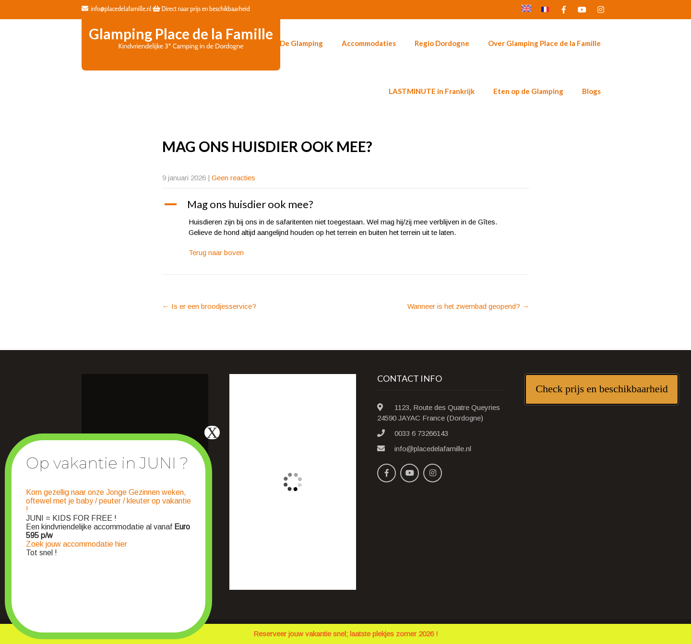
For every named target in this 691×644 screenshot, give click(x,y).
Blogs (591, 91)
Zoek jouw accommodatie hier (76, 544)
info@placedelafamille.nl (116, 8)
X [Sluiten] (211, 432)
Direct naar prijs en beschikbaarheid (201, 8)
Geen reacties (233, 178)
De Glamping (301, 43)
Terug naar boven (216, 252)
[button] (345, 204)
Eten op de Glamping (528, 91)
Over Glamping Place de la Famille (544, 43)
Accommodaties (369, 43)
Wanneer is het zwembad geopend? (468, 306)
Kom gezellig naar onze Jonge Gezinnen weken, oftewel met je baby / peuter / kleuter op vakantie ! (108, 501)
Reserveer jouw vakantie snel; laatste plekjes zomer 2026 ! (345, 634)
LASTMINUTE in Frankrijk (432, 91)
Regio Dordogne (442, 43)
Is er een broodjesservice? (209, 306)
